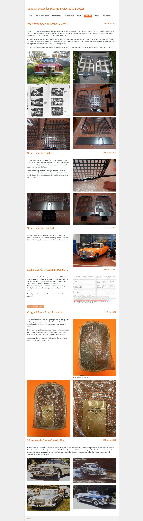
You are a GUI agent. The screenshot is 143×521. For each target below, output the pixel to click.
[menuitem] (30, 16)
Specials (88, 16)
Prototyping (56, 16)
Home (30, 16)
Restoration (69, 16)
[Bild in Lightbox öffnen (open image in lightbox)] (48, 67)
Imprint (29, 518)
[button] (35, 306)
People (97, 16)
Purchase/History (42, 16)
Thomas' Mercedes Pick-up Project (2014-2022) (55, 8)
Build (79, 16)
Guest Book (107, 16)
